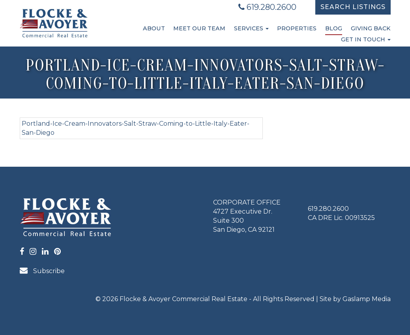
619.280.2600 (267, 7)
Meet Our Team (199, 28)
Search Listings (353, 7)
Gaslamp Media (367, 299)
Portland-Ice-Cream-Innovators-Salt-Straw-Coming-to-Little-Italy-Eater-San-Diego (135, 128)
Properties (296, 28)
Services (251, 28)
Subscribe (42, 270)
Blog (333, 28)
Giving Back (371, 28)
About (154, 28)
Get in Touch (366, 39)
